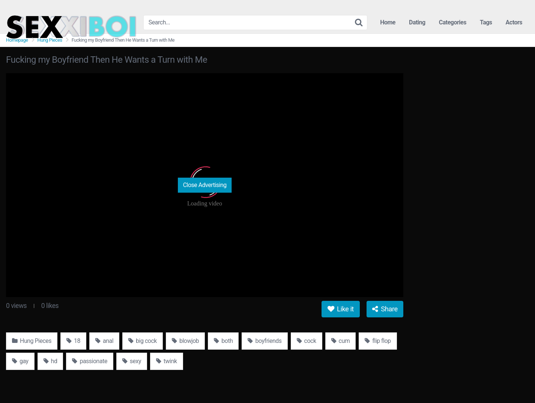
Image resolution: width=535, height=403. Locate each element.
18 (73, 340)
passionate (89, 361)
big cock (142, 340)
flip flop (378, 340)
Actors (514, 22)
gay (20, 361)
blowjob (185, 340)
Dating (417, 22)
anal (104, 340)
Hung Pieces (50, 40)
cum (340, 340)
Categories (452, 22)
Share (384, 309)
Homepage (17, 40)
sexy (131, 361)
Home (387, 22)
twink (166, 361)
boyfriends (264, 340)
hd (50, 361)
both (223, 340)
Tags (486, 22)
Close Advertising (205, 185)
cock (306, 340)
